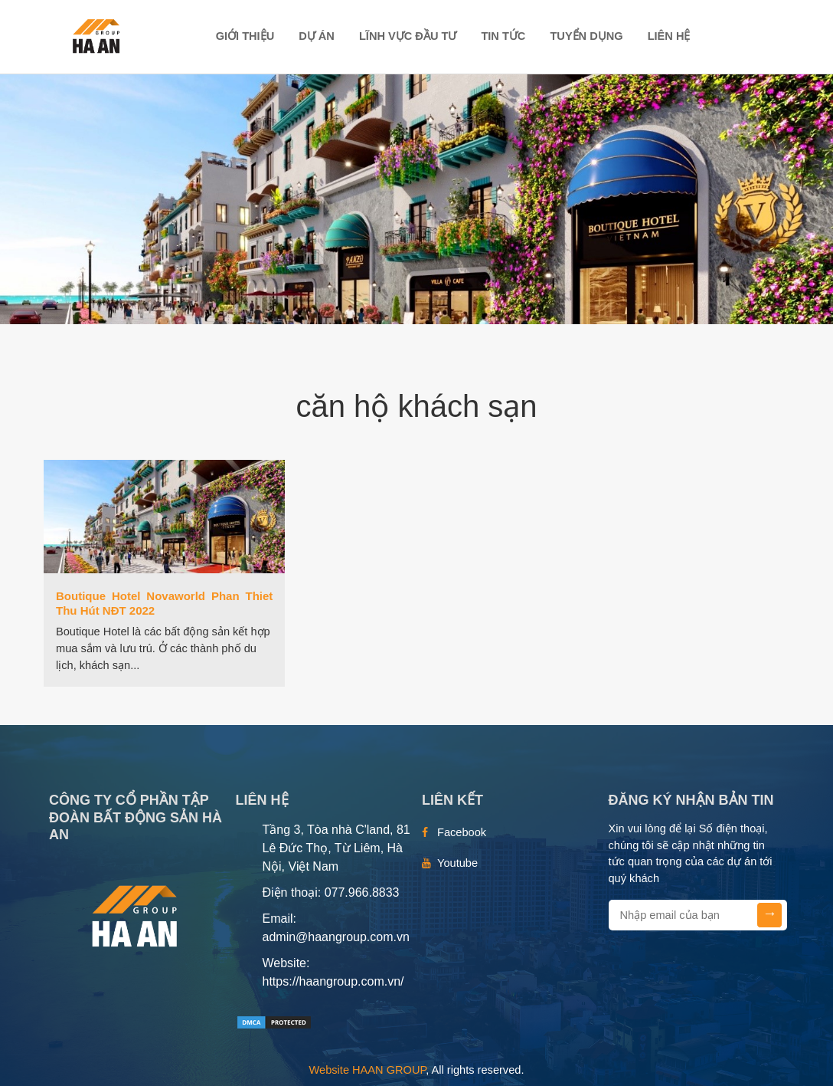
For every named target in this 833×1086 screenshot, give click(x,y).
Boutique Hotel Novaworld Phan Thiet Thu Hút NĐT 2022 (164, 603)
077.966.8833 (362, 892)
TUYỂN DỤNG (586, 36)
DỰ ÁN (317, 36)
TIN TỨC (503, 36)
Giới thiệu (245, 36)
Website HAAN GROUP (367, 1070)
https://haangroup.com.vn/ (333, 981)
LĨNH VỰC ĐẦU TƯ (407, 36)
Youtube (457, 863)
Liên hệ (669, 36)
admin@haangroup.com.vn (336, 936)
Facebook (461, 832)
